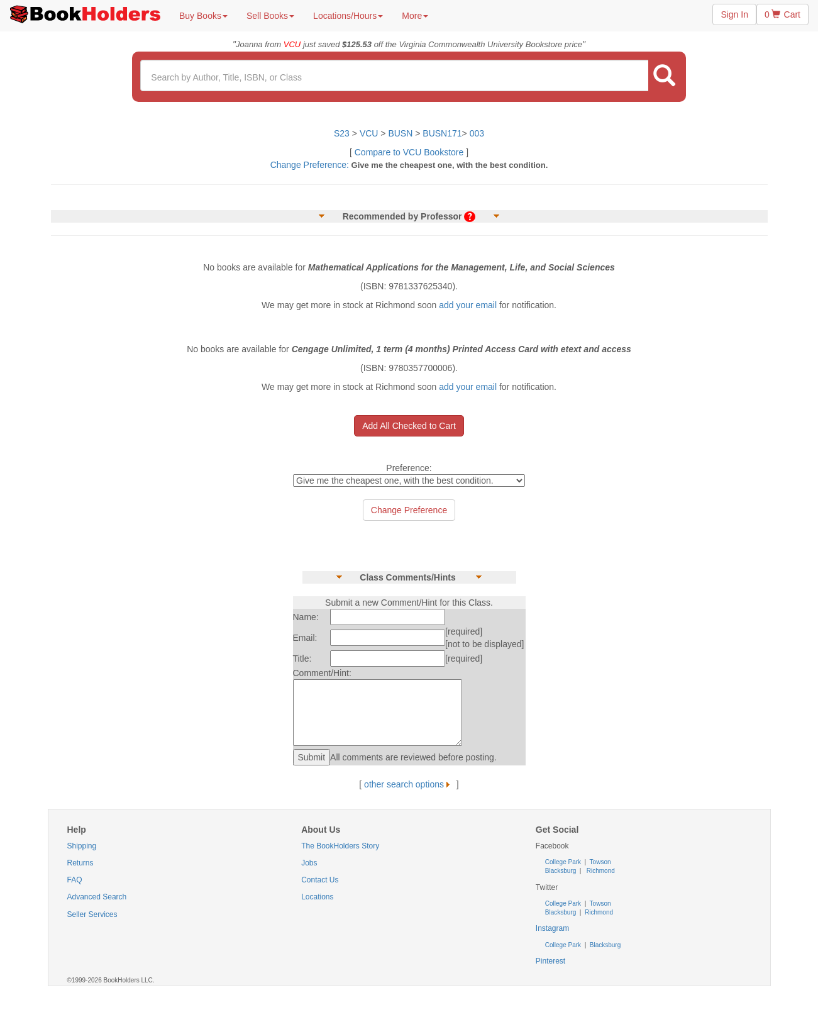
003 (477, 133)
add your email (468, 305)
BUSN (400, 133)
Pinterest (550, 961)
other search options (409, 784)
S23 (342, 133)
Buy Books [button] (203, 16)
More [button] (415, 16)
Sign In (734, 14)
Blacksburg (560, 870)
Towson (599, 862)
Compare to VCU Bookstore (409, 152)
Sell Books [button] (270, 16)
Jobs (309, 863)
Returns (80, 863)
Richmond (600, 870)
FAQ (74, 879)
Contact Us (319, 879)
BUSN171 (442, 133)
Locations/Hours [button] (348, 16)
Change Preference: (309, 165)
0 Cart (782, 14)
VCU (370, 133)
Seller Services (92, 914)
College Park (564, 862)
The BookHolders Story (340, 846)
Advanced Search (97, 896)
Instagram (552, 928)
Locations (317, 896)
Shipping (82, 846)
